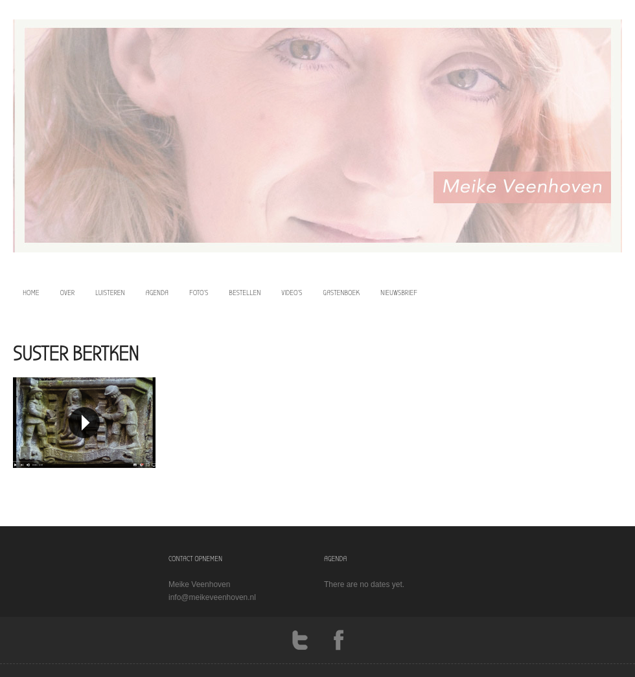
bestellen (244, 292)
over (67, 292)
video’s (291, 292)
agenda (157, 292)
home (31, 292)
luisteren (110, 292)
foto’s (198, 292)
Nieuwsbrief (398, 292)
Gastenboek (341, 292)
